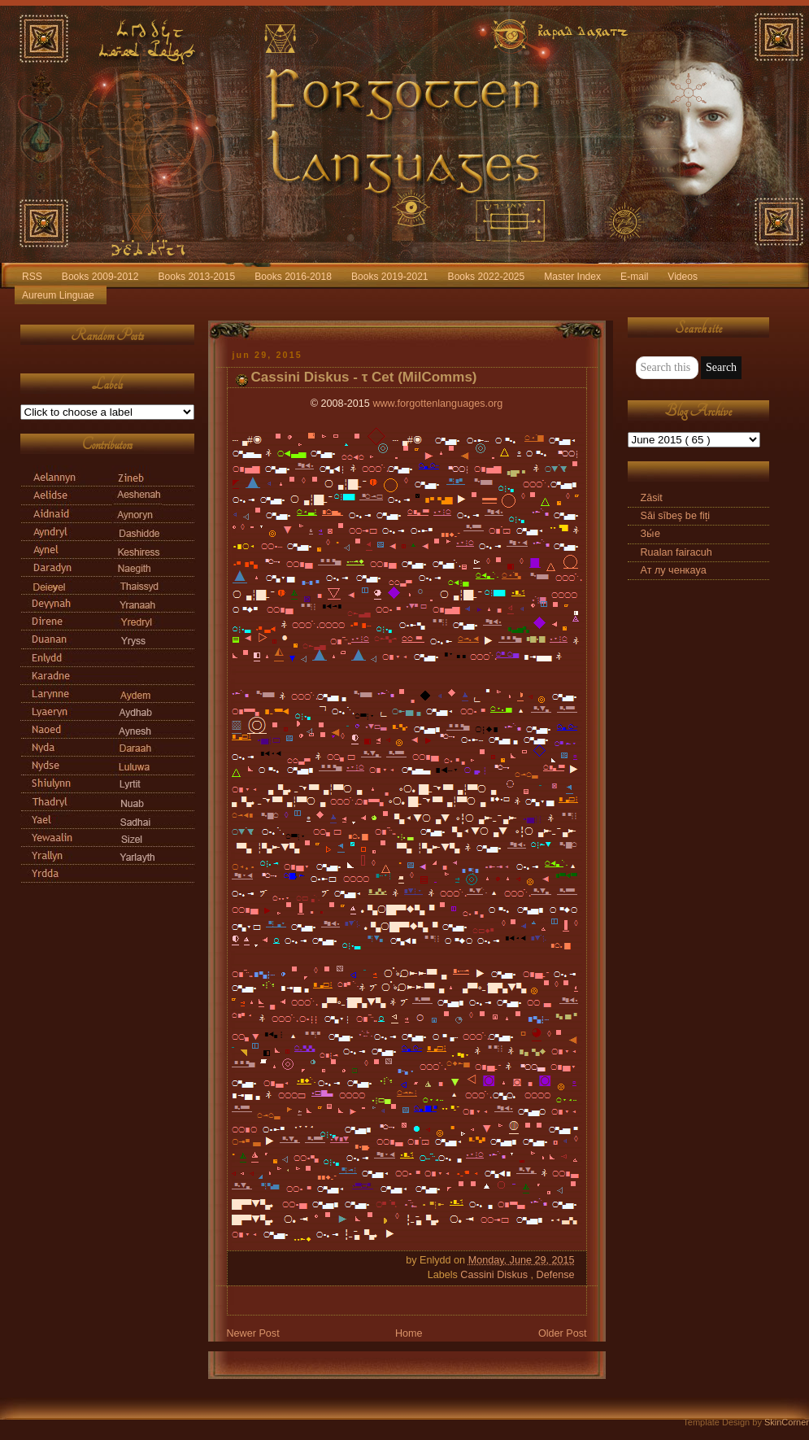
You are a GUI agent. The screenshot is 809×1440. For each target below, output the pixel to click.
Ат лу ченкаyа (674, 570)
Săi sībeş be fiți (676, 515)
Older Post (562, 1333)
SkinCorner (786, 1422)
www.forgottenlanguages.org (437, 403)
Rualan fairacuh (676, 552)
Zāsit (652, 498)
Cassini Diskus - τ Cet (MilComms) (364, 377)
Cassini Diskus (495, 1275)
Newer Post (253, 1333)
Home (409, 1333)
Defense (556, 1275)
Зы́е (651, 533)
